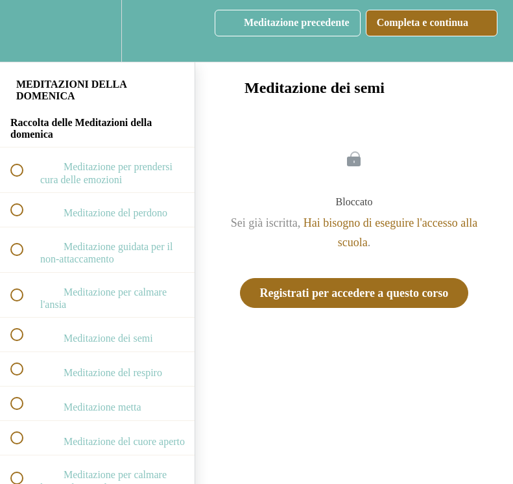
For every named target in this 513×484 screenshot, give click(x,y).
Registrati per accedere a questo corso (354, 293)
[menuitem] (97, 31)
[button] (24, 31)
